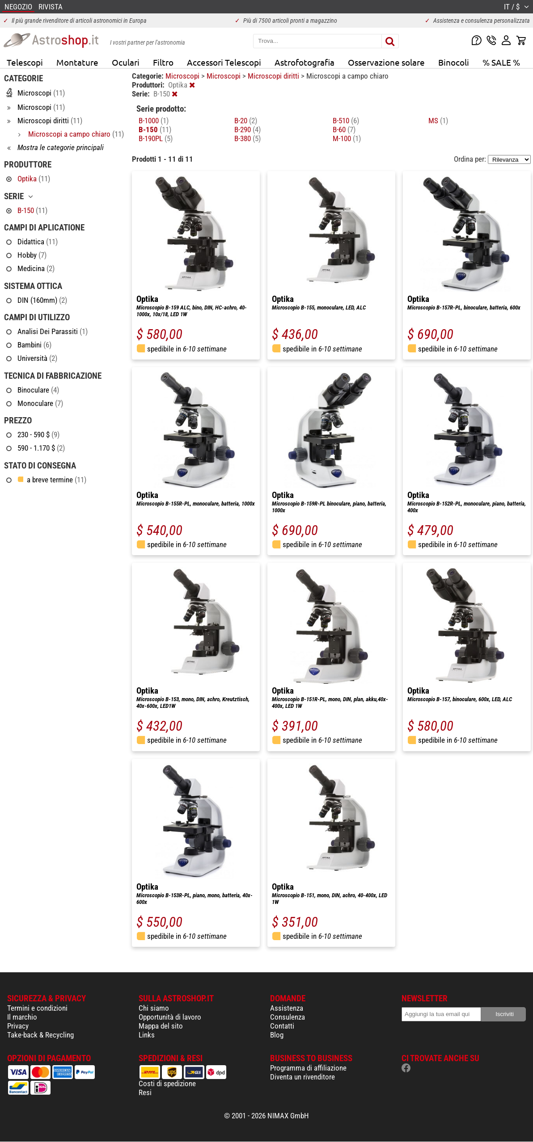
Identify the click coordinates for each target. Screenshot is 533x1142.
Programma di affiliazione (308, 1067)
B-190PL (156, 138)
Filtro (163, 62)
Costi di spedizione (167, 1083)
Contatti (282, 1025)
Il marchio (22, 1016)
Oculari (126, 62)
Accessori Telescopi (224, 62)
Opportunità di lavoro (170, 1016)
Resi (145, 1092)
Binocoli (453, 62)
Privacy (18, 1025)
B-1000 (154, 120)
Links (147, 1034)
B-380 (247, 138)
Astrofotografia (304, 62)
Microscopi (183, 75)
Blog (276, 1034)
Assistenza (286, 1008)
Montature (77, 62)
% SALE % (501, 62)
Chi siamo (154, 1008)
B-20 (245, 120)
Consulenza (287, 1016)
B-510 (346, 120)
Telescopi (25, 62)
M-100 (347, 138)
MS (438, 120)
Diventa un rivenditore (302, 1076)
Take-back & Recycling (40, 1034)
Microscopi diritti (274, 75)
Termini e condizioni (37, 1008)
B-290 (247, 129)
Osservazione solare (386, 62)
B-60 (344, 129)
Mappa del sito (161, 1025)
